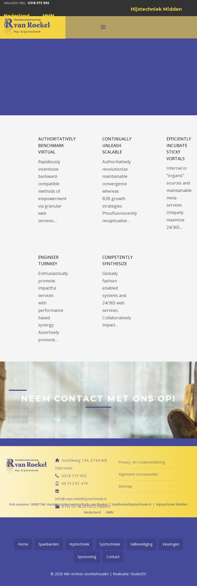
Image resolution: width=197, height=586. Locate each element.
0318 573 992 (38, 3)
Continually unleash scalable (116, 145)
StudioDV (138, 573)
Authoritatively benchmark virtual (57, 145)
